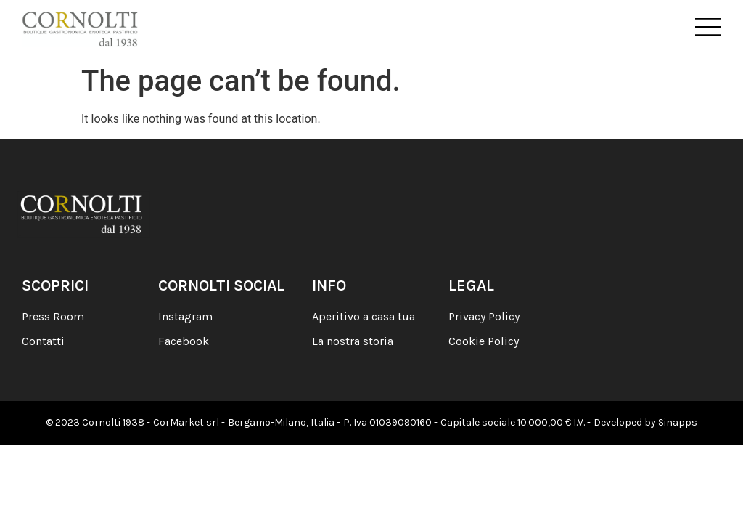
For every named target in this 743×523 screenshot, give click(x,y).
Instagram (185, 316)
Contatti (43, 341)
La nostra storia (352, 341)
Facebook (183, 341)
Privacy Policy (484, 316)
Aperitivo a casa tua (363, 316)
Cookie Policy (483, 341)
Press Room (53, 316)
